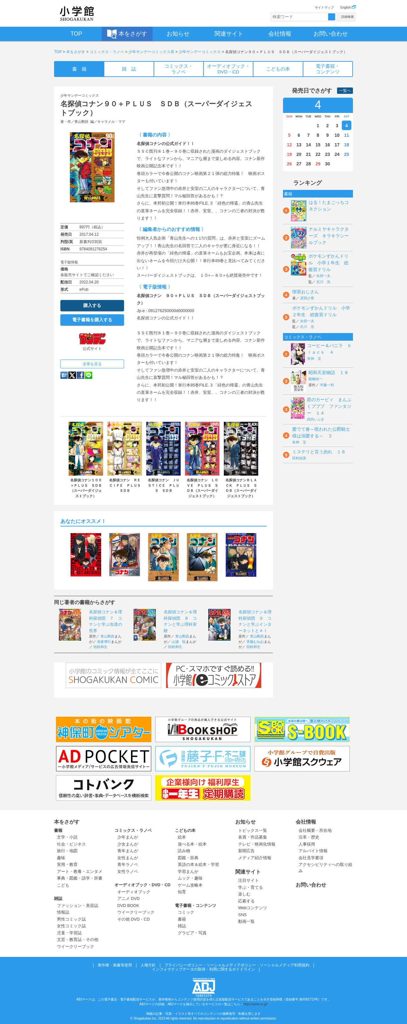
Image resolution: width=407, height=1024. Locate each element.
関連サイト (248, 871)
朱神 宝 (314, 358)
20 (298, 154)
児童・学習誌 (69, 932)
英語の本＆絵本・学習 (198, 864)
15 (318, 144)
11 (346, 135)
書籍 (58, 830)
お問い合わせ (311, 885)
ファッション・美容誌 (77, 905)
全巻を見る (92, 364)
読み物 (184, 850)
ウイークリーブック (75, 946)
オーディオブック (133, 891)
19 (289, 154)
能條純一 (315, 379)
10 (337, 135)
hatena (64, 375)
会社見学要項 (311, 857)
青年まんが (127, 850)
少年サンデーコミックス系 (151, 52)
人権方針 (148, 965)
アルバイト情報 (313, 850)
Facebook (80, 375)
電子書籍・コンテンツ (195, 905)
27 (298, 163)
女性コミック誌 (71, 925)
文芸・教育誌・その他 (77, 939)
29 (318, 163)
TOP (58, 52)
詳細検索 (347, 16)
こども (63, 885)
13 (298, 144)
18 (346, 144)
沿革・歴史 (309, 837)
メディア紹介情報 (254, 857)
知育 (182, 891)
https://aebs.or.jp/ (255, 1004)
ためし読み (92, 213)
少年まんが (127, 837)
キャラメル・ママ (111, 121)
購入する (92, 305)
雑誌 (58, 898)
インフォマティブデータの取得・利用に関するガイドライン (203, 969)
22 (318, 154)
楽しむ (244, 894)
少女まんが (127, 844)
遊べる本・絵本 (192, 844)
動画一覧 (246, 921)
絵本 (182, 837)
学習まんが (190, 871)
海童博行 (104, 642)
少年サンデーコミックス (200, 52)
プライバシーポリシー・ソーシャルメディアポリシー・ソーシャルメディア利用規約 (236, 965)
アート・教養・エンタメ (79, 871)
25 (346, 154)
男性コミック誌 (71, 919)
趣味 (61, 857)
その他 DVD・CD (133, 919)
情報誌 (63, 912)
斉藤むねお (255, 642)
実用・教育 (67, 864)
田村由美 (299, 458)
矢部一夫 (323, 276)
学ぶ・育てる (250, 887)
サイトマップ (324, 7)
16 (327, 144)
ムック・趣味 (190, 878)
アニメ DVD (128, 898)
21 (308, 154)
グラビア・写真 (192, 932)
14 (308, 144)
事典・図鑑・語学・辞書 (79, 878)
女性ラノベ (127, 871)
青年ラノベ (127, 864)
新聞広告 (246, 850)
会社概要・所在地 (315, 830)
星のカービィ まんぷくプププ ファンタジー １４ (329, 406)
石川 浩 (323, 282)
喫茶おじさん (305, 291)
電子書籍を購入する (92, 319)
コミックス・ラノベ (107, 52)
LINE (88, 375)
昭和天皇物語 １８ (328, 372)
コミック (186, 912)
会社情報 (306, 822)
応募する (246, 901)
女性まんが (127, 857)
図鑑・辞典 (188, 857)
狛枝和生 (100, 647)
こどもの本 (185, 830)
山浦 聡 (179, 642)
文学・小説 (67, 837)
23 (327, 154)
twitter (72, 375)
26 (289, 163)
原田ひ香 (307, 298)
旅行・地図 (67, 850)
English (348, 7)
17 (337, 144)
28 (308, 163)
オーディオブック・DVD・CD (142, 884)
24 (337, 154)
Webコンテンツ (252, 907)
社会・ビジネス (71, 844)
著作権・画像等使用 (115, 965)
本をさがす (75, 52)
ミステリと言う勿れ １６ (319, 451)
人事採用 (307, 844)
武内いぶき (315, 419)
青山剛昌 (81, 121)
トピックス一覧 (252, 830)
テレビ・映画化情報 (256, 844)
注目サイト (248, 880)
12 (289, 144)
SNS (242, 914)
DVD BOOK (128, 905)
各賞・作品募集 (252, 837)
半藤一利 (327, 385)
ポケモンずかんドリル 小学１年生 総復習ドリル (328, 263)
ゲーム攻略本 (190, 885)
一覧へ (345, 90)
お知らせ (245, 822)
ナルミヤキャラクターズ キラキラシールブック (329, 235)
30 (327, 163)
